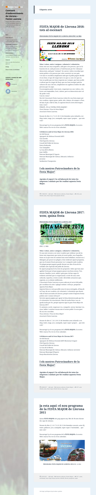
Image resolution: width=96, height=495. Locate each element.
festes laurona (56, 478)
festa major (50, 195)
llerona (62, 195)
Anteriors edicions (61, 194)
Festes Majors (13, 39)
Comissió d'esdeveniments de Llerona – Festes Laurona (14, 14)
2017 (77, 387)
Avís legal (42, 491)
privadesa (54, 491)
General (13, 62)
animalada (42, 478)
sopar (66, 389)
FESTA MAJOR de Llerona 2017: (62, 214)
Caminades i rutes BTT (14, 47)
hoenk (51, 194)
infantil (55, 389)
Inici (7, 35)
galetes (60, 491)
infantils (62, 478)
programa (71, 478)
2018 (77, 194)
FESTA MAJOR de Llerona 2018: (62, 28)
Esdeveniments (14, 55)
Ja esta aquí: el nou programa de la (62, 409)
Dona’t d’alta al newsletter (13, 69)
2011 (77, 476)
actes (45, 195)
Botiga (7, 67)
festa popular (56, 195)
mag (63, 389)
